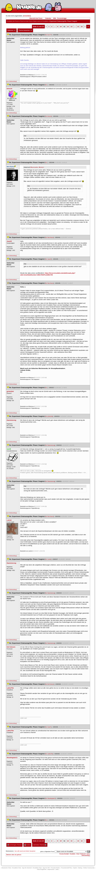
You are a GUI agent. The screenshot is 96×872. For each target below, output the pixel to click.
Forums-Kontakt (64, 854)
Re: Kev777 (48, 34)
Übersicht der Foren (35, 18)
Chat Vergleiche (41, 869)
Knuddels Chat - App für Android (22, 867)
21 (78, 26)
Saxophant (32, 851)
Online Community (88, 867)
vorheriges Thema (14, 845)
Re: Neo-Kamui (49, 237)
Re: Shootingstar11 (50, 798)
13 (71, 26)
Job (56, 869)
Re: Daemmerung (50, 445)
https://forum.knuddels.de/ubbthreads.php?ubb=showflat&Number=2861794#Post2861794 (47, 274)
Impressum (51, 869)
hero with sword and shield (22, 851)
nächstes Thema (39, 845)
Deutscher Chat (6, 867)
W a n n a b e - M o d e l (37, 167)
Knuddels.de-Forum (13, 21)
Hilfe (54, 18)
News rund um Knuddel (40, 21)
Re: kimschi (48, 116)
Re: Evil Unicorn (49, 684)
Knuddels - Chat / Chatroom (78, 854)
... (54, 26)
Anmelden (26, 16)
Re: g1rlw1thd (49, 416)
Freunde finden (55, 867)
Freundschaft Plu (66, 867)
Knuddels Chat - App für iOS (41, 867)
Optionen (11, 30)
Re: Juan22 (48, 259)
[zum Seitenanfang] (11, 81)
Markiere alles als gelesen (13, 854)
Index (27, 845)
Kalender (48, 18)
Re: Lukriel (48, 559)
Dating (80, 867)
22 (81, 26)
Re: (46, 84)
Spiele (75, 867)
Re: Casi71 (48, 727)
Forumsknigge (62, 18)
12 (68, 26)
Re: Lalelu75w (49, 753)
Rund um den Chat (26, 21)
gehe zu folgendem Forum (47, 851)
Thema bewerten (25, 30)
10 (61, 26)
